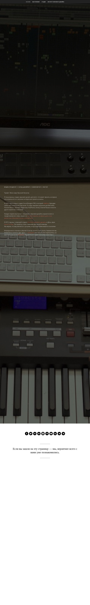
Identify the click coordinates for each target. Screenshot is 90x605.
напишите (30, 233)
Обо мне (28, 1)
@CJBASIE (21, 235)
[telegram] (63, 433)
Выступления (36, 1)
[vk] (34, 433)
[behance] (39, 433)
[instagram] (43, 433)
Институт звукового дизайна (56, 1)
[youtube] (51, 433)
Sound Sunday (8, 224)
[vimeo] (47, 433)
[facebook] (26, 433)
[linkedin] (55, 433)
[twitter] (30, 433)
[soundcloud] (59, 433)
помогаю (46, 203)
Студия (44, 1)
